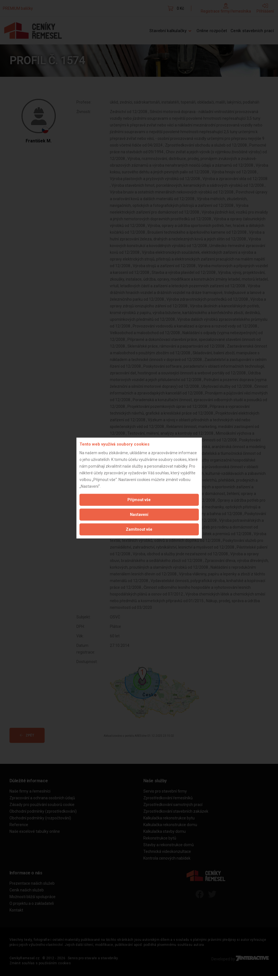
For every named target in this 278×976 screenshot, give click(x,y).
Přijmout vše (139, 499)
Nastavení (139, 514)
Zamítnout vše (139, 529)
